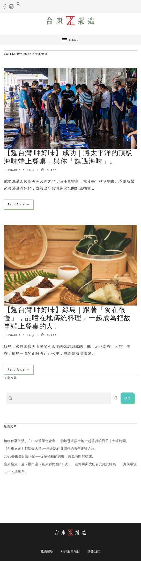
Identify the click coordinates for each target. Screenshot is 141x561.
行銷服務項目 (70, 551)
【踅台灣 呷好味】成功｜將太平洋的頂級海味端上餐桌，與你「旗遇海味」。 (68, 157)
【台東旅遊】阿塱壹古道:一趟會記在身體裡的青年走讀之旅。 (51, 448)
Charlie (14, 170)
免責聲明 (47, 551)
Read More (18, 204)
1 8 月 (31, 170)
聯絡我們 (93, 551)
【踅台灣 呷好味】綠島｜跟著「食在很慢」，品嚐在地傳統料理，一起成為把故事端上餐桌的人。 (67, 318)
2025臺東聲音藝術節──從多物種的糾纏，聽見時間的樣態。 (49, 456)
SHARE (48, 170)
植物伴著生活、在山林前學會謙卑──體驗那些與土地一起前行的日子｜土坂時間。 (66, 440)
